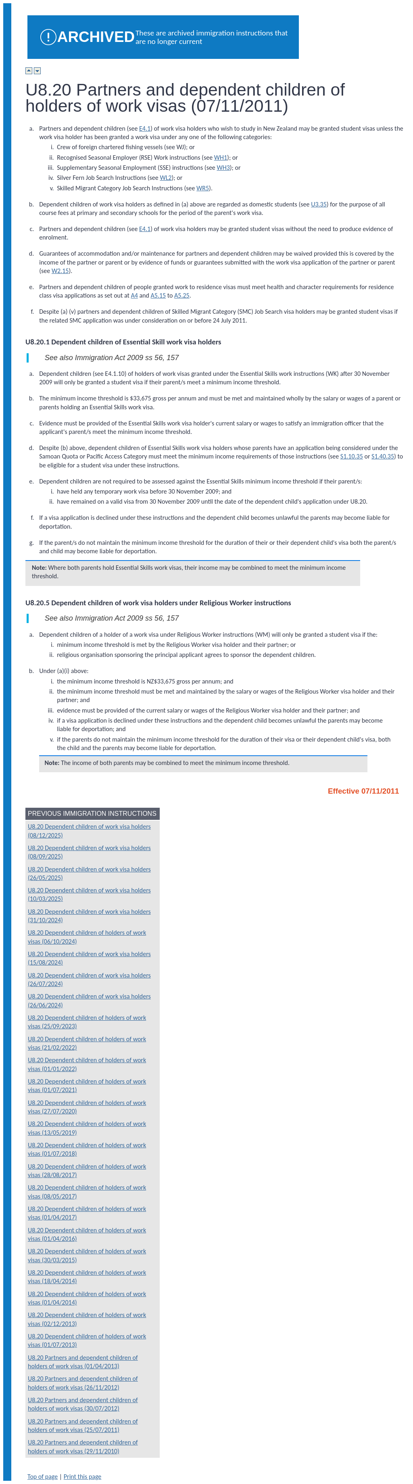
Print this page (83, 1476)
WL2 (165, 177)
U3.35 (319, 204)
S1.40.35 (382, 456)
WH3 (223, 167)
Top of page (42, 1476)
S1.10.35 (351, 456)
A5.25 (182, 295)
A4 (134, 295)
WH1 (220, 157)
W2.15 (60, 271)
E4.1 (144, 128)
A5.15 (158, 295)
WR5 (202, 188)
